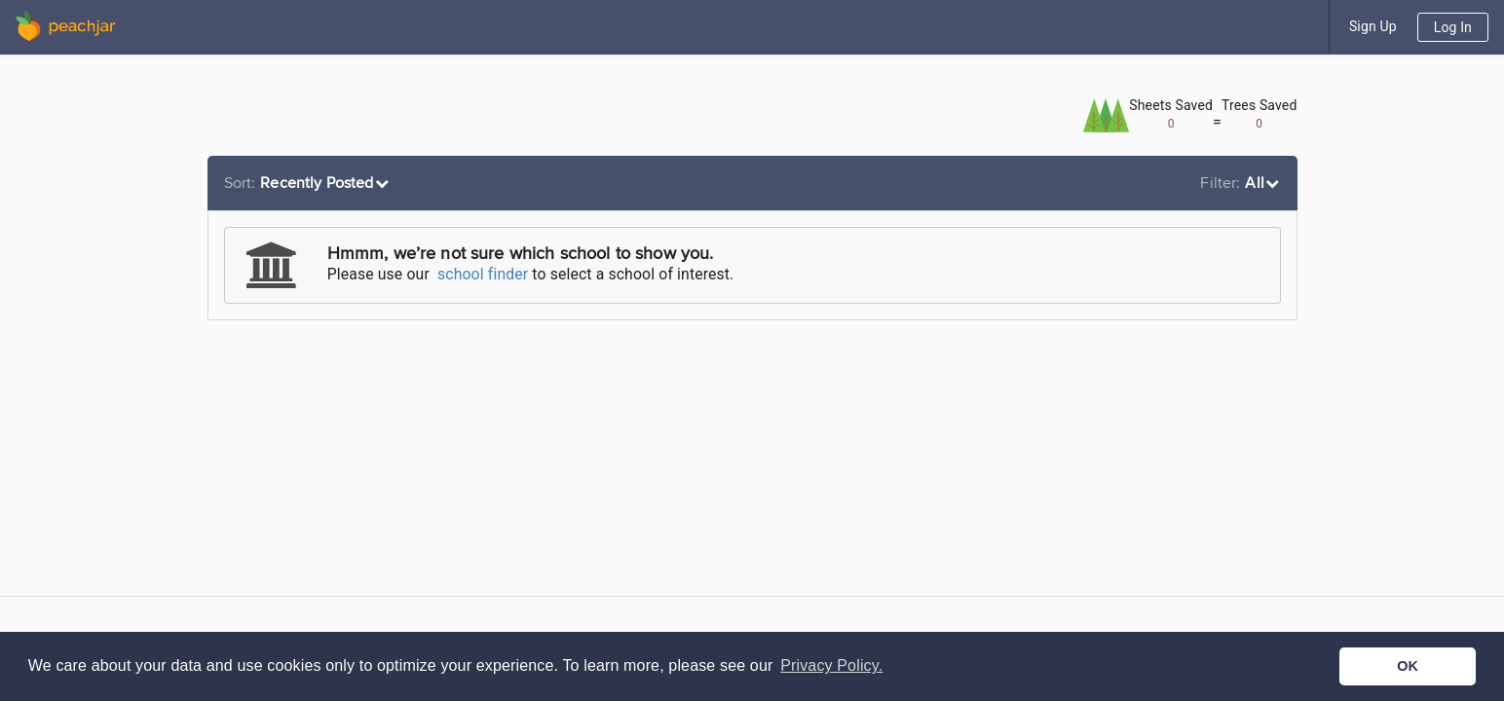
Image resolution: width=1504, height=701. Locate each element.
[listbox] (309, 183)
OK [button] (1407, 666)
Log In (1453, 27)
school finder (482, 274)
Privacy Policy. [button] (831, 665)
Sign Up (1373, 26)
